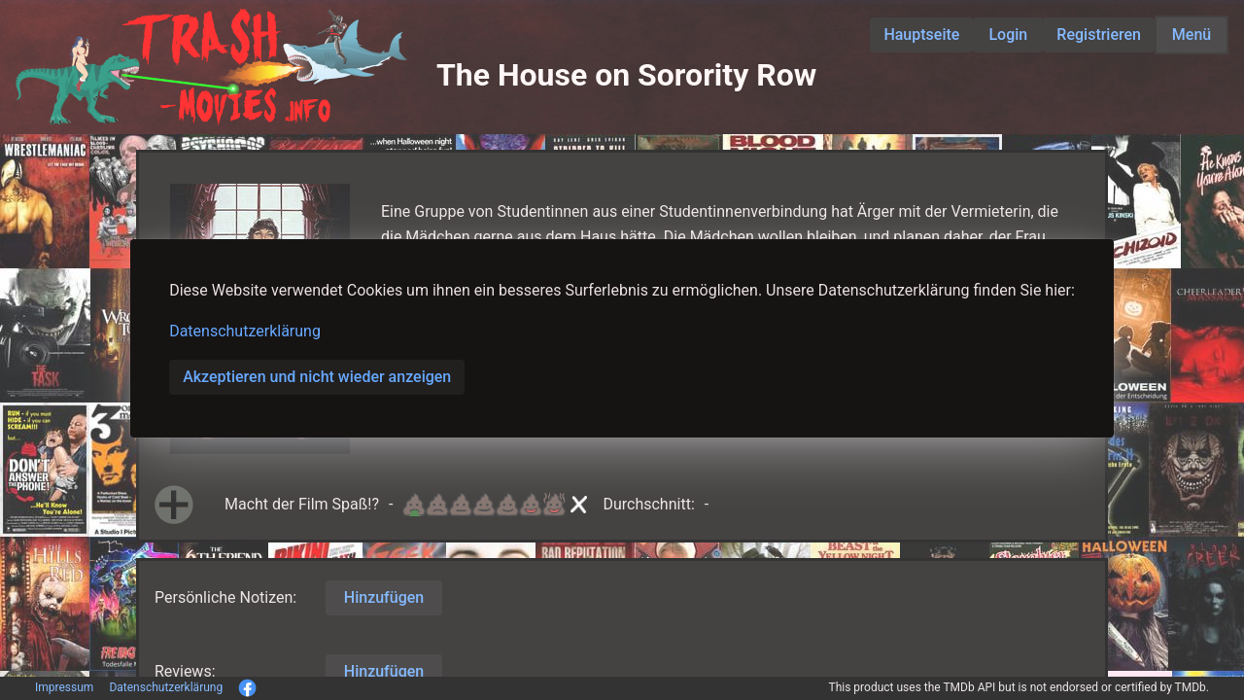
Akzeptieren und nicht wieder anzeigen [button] (317, 377)
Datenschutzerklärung (245, 331)
